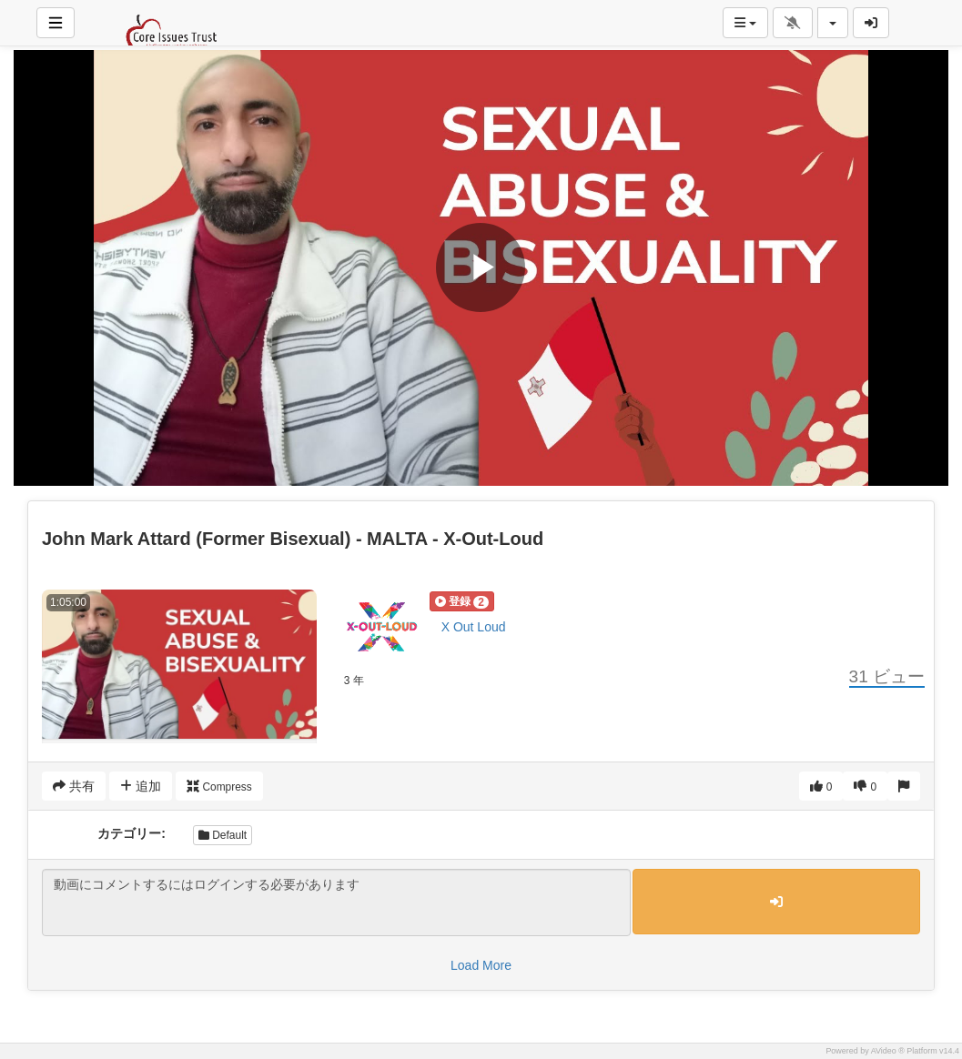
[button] (462, 601)
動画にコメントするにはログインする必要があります (336, 902)
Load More (481, 965)
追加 (140, 786)
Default (222, 835)
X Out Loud (473, 627)
